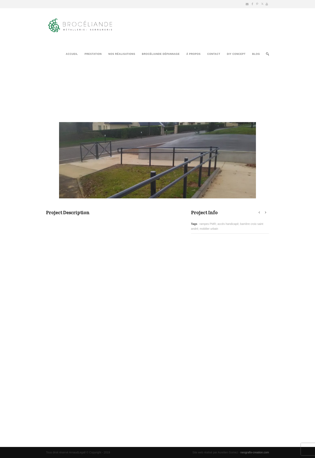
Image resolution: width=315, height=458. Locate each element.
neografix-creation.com (254, 452)
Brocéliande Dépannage (161, 54)
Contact (213, 54)
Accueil (72, 54)
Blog (256, 54)
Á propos (193, 54)
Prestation (93, 54)
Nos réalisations (121, 54)
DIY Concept (236, 54)
